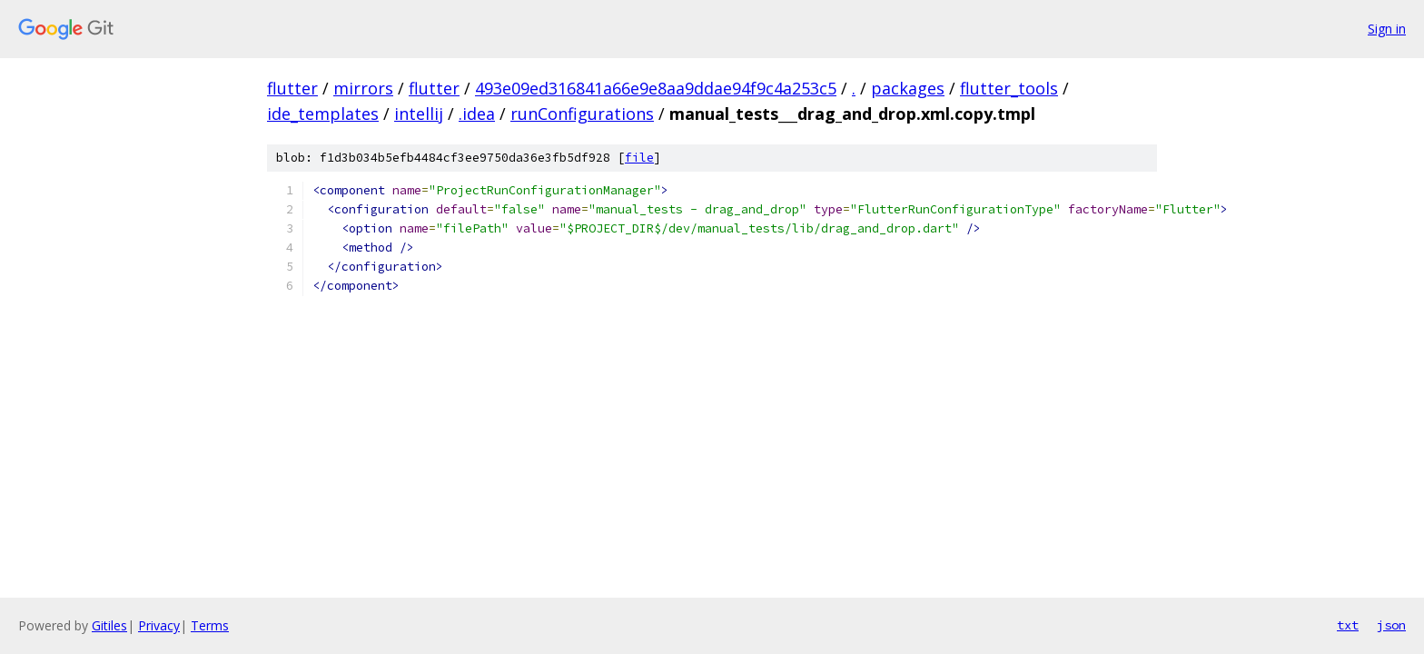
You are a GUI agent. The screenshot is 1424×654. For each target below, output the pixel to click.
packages (907, 88)
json (1391, 625)
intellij (418, 113)
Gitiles (109, 625)
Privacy (159, 625)
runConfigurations (582, 113)
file (639, 157)
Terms (210, 625)
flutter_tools (1009, 88)
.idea (477, 113)
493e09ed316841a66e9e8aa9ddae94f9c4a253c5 (655, 88)
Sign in (1387, 28)
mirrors (363, 88)
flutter (292, 88)
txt (1348, 625)
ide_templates (323, 113)
